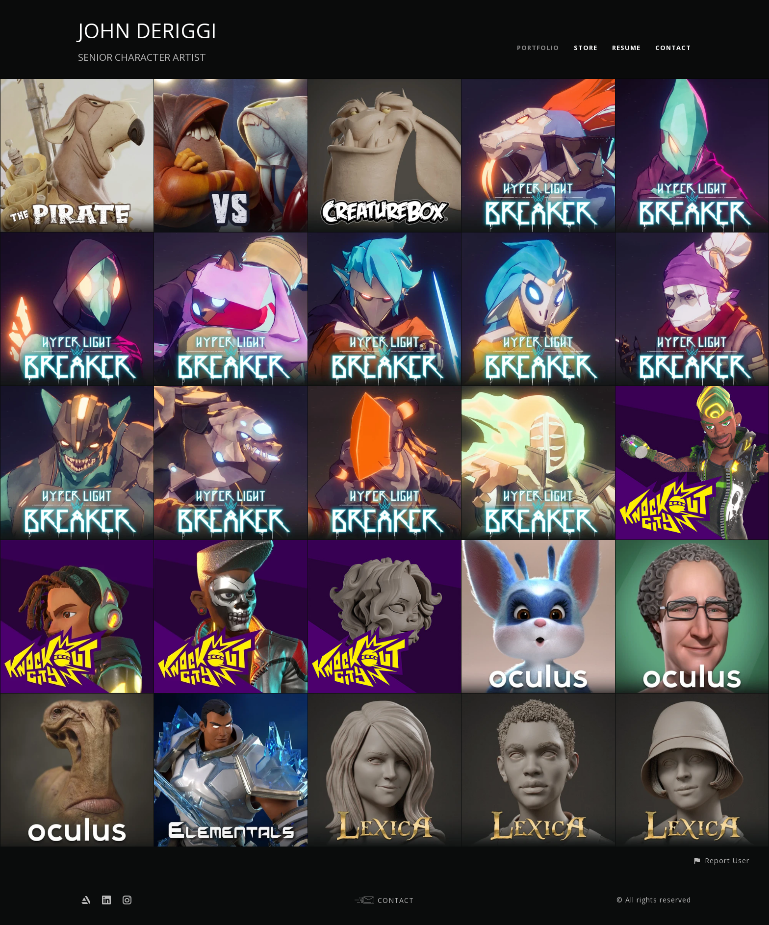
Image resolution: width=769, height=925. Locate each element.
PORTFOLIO (538, 47)
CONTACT (673, 47)
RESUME (626, 47)
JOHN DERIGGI (147, 30)
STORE (585, 47)
